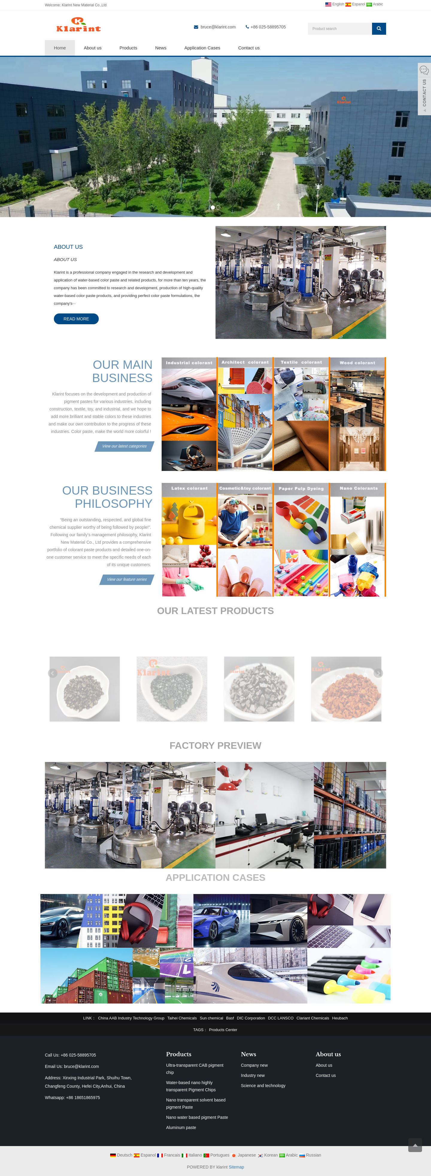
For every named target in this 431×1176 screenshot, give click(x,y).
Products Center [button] (223, 1030)
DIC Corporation (251, 1018)
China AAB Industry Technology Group (131, 1018)
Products (128, 47)
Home (60, 47)
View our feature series (127, 572)
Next (378, 673)
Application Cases (202, 47)
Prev (52, 673)
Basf (230, 1018)
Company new (254, 1065)
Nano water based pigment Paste (197, 1117)
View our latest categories (124, 439)
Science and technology (263, 1085)
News (160, 47)
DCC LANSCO (281, 1018)
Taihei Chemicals (182, 1018)
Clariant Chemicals (313, 1018)
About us (92, 47)
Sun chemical (211, 1018)
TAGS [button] (198, 1030)
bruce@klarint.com (218, 27)
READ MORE (76, 318)
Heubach (340, 1018)
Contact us (249, 47)
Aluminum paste (181, 1127)
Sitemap (236, 1167)
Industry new (253, 1075)
